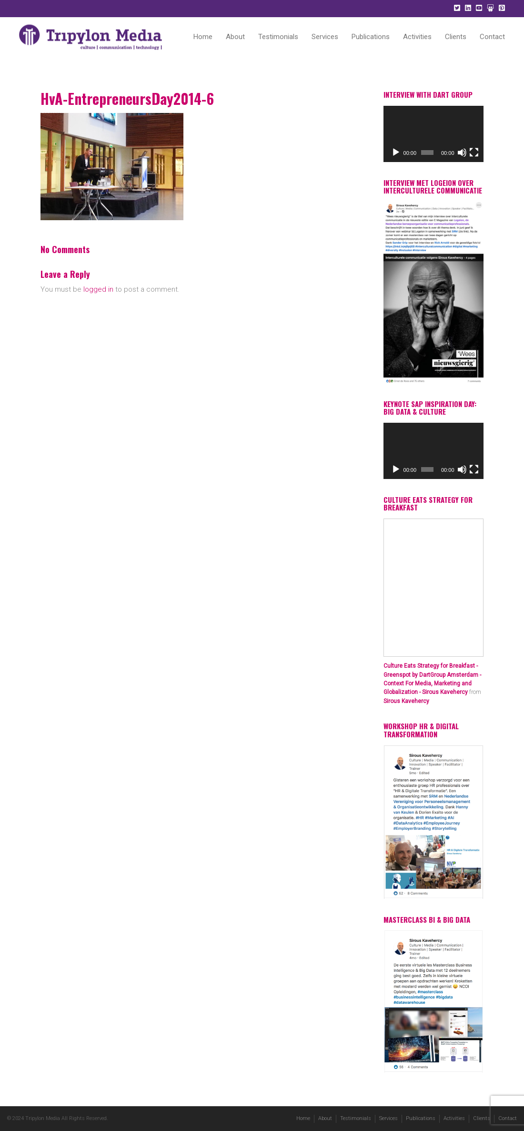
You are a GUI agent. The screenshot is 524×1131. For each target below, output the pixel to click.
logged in (98, 289)
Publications (371, 36)
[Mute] (462, 152)
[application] (433, 134)
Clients (455, 36)
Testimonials (278, 36)
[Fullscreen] (474, 152)
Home (202, 36)
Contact (492, 36)
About (235, 36)
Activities (417, 36)
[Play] (396, 152)
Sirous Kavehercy (406, 701)
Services (325, 36)
